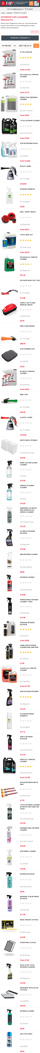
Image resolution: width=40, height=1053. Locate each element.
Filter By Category (20, 38)
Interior (9, 13)
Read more (34, 32)
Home (3, 13)
